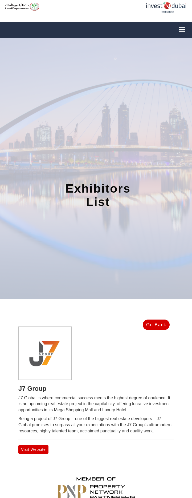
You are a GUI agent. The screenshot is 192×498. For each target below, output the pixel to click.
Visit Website (33, 449)
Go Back (156, 324)
